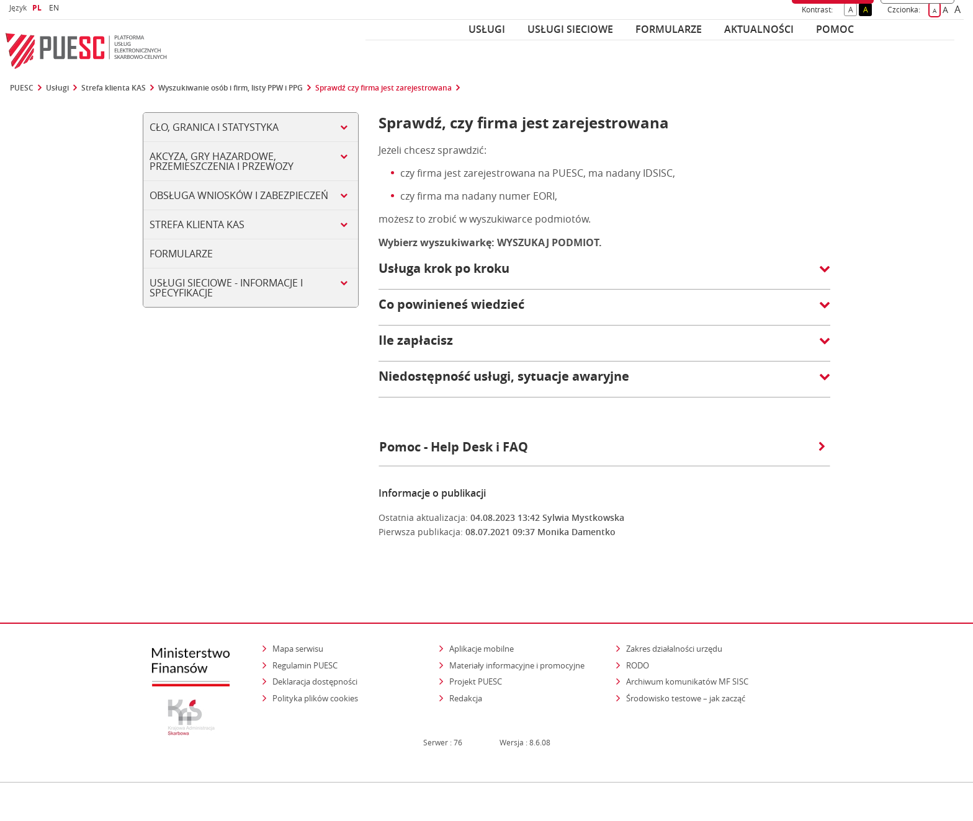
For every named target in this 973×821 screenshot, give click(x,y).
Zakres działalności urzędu (675, 624)
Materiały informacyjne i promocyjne (517, 640)
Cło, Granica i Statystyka (214, 127)
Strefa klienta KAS (113, 88)
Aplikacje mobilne (481, 624)
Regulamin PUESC (305, 640)
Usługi (487, 29)
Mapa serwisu (297, 624)
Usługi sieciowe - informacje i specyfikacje (226, 288)
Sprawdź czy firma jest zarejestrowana (383, 88)
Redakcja (465, 674)
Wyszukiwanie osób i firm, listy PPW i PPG (230, 88)
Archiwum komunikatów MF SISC (687, 657)
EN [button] (55, 7)
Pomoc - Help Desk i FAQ (602, 446)
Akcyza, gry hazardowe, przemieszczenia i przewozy (222, 161)
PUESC (22, 88)
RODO (637, 640)
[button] (604, 275)
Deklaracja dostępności (314, 657)
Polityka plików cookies (315, 674)
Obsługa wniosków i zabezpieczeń (239, 195)
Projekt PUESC (475, 657)
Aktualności (759, 29)
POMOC (835, 29)
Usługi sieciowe (570, 29)
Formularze (668, 29)
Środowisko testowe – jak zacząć (686, 674)
